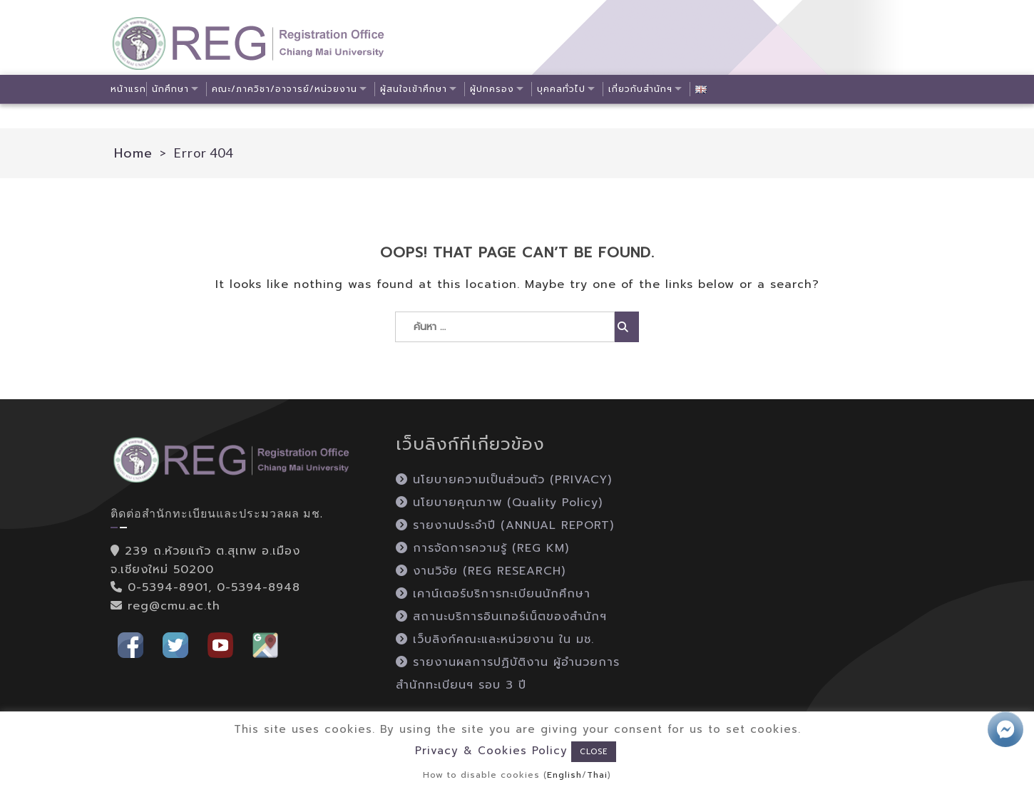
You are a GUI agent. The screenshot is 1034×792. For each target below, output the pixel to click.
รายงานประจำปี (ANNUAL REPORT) (505, 525)
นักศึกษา (171, 89)
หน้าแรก (128, 89)
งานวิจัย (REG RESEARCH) (480, 571)
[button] (130, 644)
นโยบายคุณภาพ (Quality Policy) (499, 502)
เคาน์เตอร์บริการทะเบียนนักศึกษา (493, 593)
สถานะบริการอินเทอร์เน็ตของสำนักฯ (501, 616)
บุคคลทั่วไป (567, 89)
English (564, 774)
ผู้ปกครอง (498, 89)
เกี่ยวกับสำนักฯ (648, 89)
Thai (597, 774)
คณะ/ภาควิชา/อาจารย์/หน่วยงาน (287, 89)
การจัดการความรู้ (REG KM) (482, 548)
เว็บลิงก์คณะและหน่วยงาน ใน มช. (495, 639)
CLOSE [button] (594, 752)
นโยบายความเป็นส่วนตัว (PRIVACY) (504, 479)
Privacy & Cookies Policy (491, 750)
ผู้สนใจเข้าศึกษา (418, 89)
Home (133, 153)
